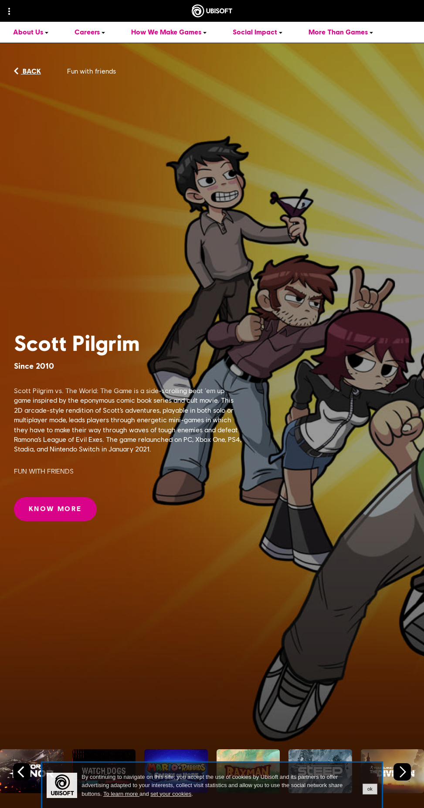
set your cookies (170, 794)
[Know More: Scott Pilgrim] (55, 509)
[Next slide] (402, 772)
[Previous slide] (22, 772)
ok (370, 788)
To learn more (121, 794)
